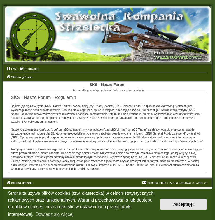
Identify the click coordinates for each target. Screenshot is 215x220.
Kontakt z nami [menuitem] (155, 182)
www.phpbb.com (97, 137)
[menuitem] (11, 68)
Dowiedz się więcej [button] (54, 214)
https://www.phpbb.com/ (188, 141)
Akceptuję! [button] (183, 204)
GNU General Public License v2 (165, 133)
